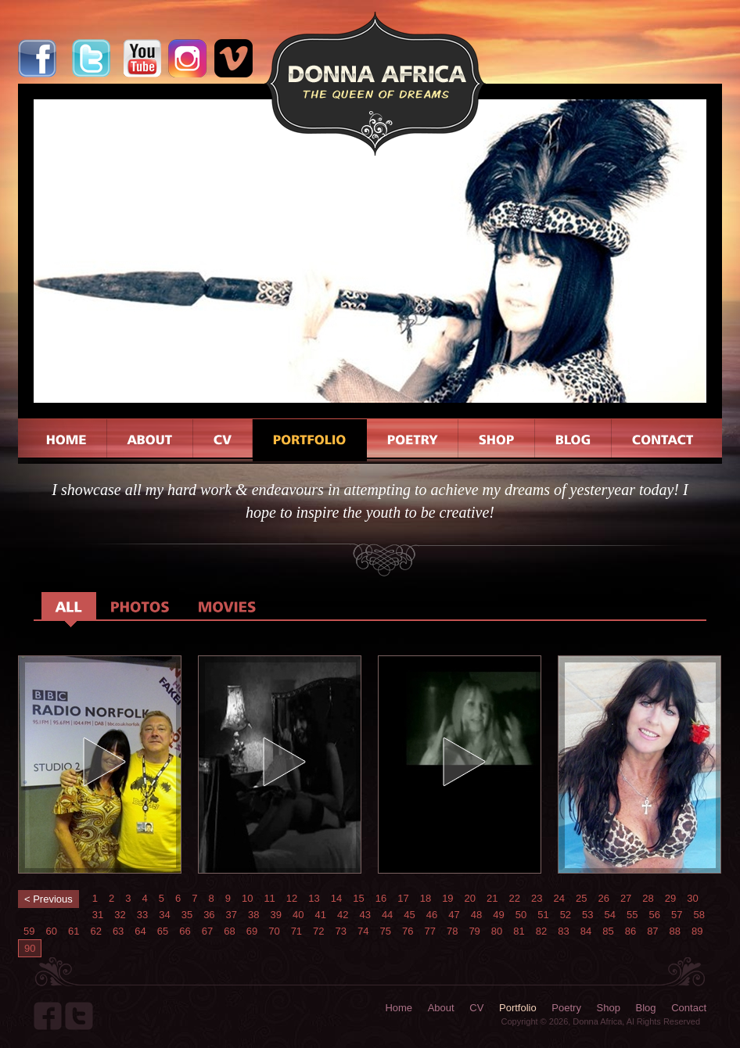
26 (603, 898)
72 (318, 931)
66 (184, 931)
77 (429, 931)
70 (273, 931)
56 (654, 915)
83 (563, 931)
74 (362, 931)
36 (208, 915)
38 (253, 915)
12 (291, 898)
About (441, 1008)
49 (498, 915)
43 (364, 915)
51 (542, 915)
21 (492, 898)
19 (447, 898)
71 (296, 931)
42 (342, 915)
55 (632, 915)
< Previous (48, 899)
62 (95, 931)
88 (675, 931)
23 (536, 898)
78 (452, 931)
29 (670, 898)
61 (73, 931)
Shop (608, 1008)
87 (652, 931)
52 (565, 915)
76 (407, 931)
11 (269, 898)
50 (520, 915)
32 (119, 915)
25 (581, 898)
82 (541, 931)
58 (698, 915)
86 (630, 931)
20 (470, 898)
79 (474, 931)
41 (319, 915)
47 (453, 915)
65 (162, 931)
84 (585, 931)
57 (676, 915)
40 (298, 915)
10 (247, 898)
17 (402, 898)
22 (514, 898)
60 (50, 931)
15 (358, 898)
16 (380, 898)
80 (496, 931)
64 (140, 931)
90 (29, 948)
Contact (688, 1008)
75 (385, 931)
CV (476, 1008)
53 (587, 915)
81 (518, 931)
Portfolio (518, 1008)
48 (476, 915)
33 (142, 915)
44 (387, 915)
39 (276, 915)
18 (425, 898)
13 (313, 898)
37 (231, 915)
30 (692, 898)
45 (409, 915)
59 (28, 931)
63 (118, 931)
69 (251, 931)
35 (186, 915)
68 (229, 931)
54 (610, 915)
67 (207, 931)
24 (558, 898)
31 (97, 915)
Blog (646, 1008)
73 (341, 931)
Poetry (566, 1008)
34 (164, 915)
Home (398, 1008)
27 (625, 898)
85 (607, 931)
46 (431, 915)
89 (697, 931)
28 (647, 898)
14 (336, 898)
